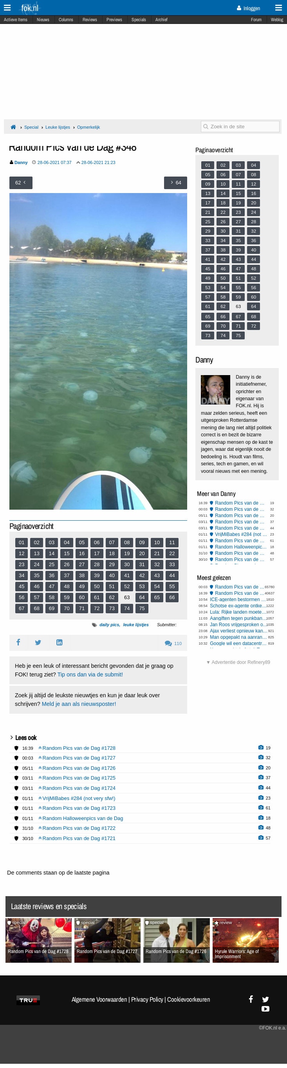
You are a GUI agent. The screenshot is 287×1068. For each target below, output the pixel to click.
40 (112, 575)
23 (21, 564)
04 (66, 542)
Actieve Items (15, 19)
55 (172, 586)
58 (51, 597)
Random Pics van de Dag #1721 (241, 559)
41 (127, 575)
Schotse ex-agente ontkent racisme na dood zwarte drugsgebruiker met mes (239, 605)
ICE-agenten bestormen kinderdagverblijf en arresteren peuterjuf (239, 599)
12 (21, 553)
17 (96, 553)
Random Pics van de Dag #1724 (241, 528)
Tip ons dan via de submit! (90, 674)
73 (112, 608)
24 (36, 564)
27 (82, 564)
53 (141, 586)
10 (157, 542)
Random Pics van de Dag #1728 (241, 503)
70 (66, 608)
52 (127, 586)
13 (36, 553)
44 (172, 575)
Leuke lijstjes (57, 127)
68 (36, 608)
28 (96, 564)
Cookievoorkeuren (188, 999)
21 (157, 553)
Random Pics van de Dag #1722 (241, 553)
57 (36, 597)
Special (31, 127)
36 (51, 575)
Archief (161, 19)
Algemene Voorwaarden (99, 999)
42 (141, 575)
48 (66, 586)
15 (66, 553)
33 (172, 564)
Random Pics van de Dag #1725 (241, 521)
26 (66, 564)
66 (172, 597)
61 (96, 597)
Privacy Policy (147, 999)
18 (112, 553)
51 (112, 586)
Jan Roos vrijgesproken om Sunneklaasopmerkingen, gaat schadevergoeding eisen (239, 624)
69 (51, 608)
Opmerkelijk (88, 127)
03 (51, 542)
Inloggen (248, 8)
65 (157, 597)
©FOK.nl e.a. (272, 1028)
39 (96, 575)
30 (127, 564)
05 (82, 542)
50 (96, 586)
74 (127, 608)
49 (82, 586)
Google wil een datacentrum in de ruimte (239, 643)
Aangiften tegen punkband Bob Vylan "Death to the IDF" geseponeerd (239, 618)
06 (96, 542)
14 (51, 553)
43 (157, 575)
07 (112, 542)
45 (21, 586)
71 (82, 608)
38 (82, 575)
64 (141, 597)
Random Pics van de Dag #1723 (241, 540)
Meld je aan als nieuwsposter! (79, 704)
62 (112, 597)
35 (36, 575)
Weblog (277, 19)
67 (21, 608)
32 (157, 564)
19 (127, 553)
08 (127, 542)
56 (21, 597)
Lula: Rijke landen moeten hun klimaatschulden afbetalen (239, 612)
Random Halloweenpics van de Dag (241, 547)
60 (82, 597)
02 (36, 542)
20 (141, 553)
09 (141, 542)
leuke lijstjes (135, 624)
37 (66, 575)
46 (36, 586)
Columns (66, 19)
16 (82, 553)
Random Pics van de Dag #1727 (241, 509)
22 (172, 553)
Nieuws (43, 19)
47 (51, 586)
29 (112, 564)
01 (21, 542)
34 (21, 575)
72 (96, 608)
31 (141, 564)
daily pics (109, 624)
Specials (139, 19)
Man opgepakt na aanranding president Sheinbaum (239, 637)
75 (141, 608)
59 (66, 597)
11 (172, 542)
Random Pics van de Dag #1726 (241, 515)
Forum (256, 19)
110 (173, 643)
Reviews (90, 19)
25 (51, 564)
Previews (114, 19)
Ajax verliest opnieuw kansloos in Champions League (239, 631)
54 (157, 586)
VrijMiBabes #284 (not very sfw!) (241, 534)
